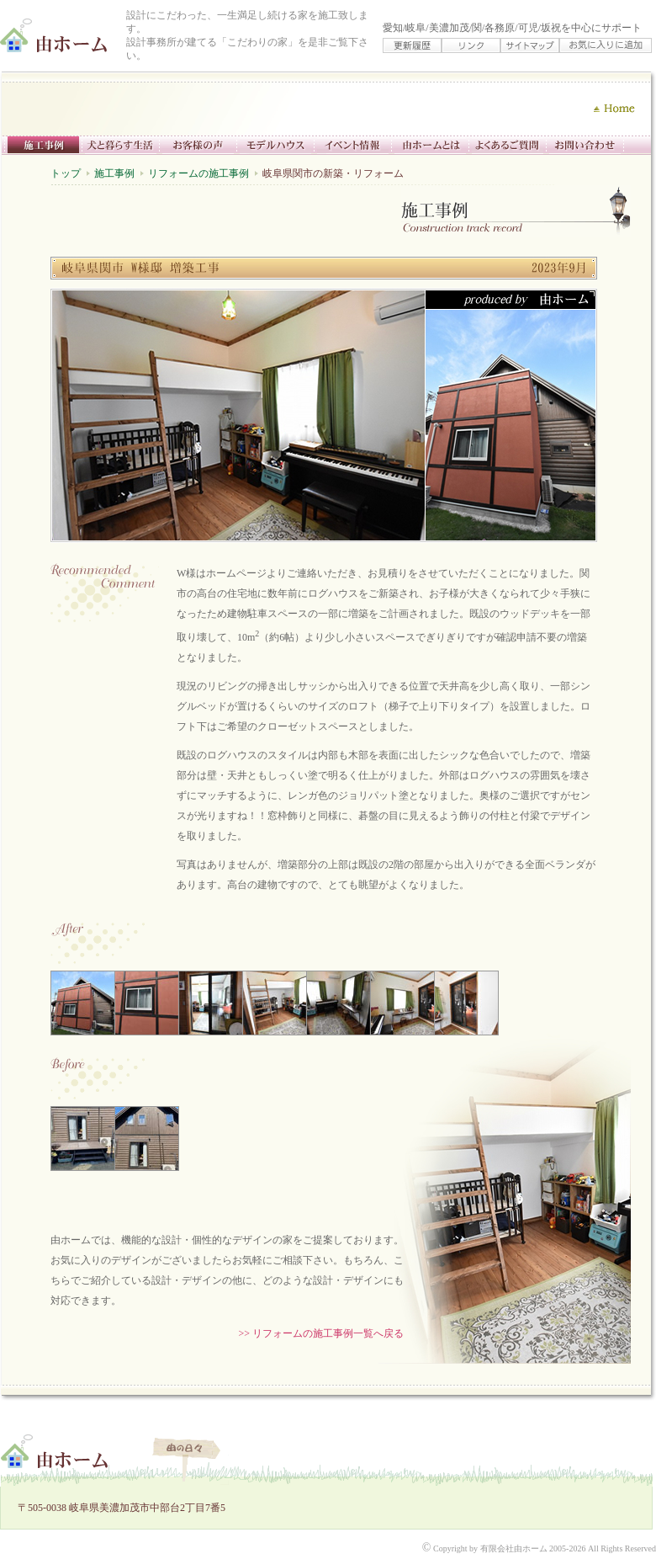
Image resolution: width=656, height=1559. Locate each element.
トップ (65, 173)
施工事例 (114, 173)
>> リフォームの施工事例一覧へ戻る (321, 1333)
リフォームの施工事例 (198, 173)
